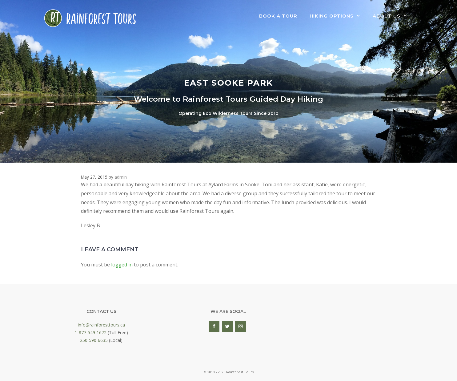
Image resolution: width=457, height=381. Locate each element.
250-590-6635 (94, 340)
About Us (393, 16)
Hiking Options (338, 16)
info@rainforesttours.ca (101, 325)
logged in (122, 264)
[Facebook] (214, 326)
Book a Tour (278, 16)
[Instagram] (240, 326)
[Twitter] (227, 326)
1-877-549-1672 (90, 332)
